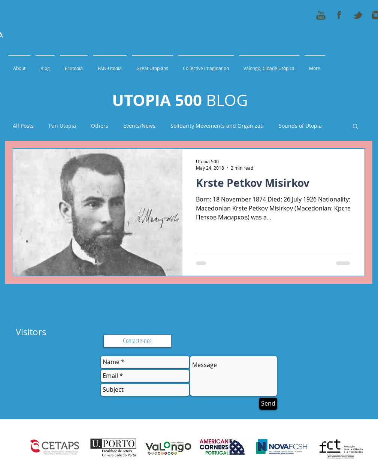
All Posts (23, 125)
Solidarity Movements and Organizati (217, 125)
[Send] (268, 404)
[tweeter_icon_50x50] (357, 15)
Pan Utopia (62, 125)
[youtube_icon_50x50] (321, 15)
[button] (355, 127)
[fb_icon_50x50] (339, 15)
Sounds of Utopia (300, 125)
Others (99, 125)
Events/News (139, 125)
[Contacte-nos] (137, 341)
